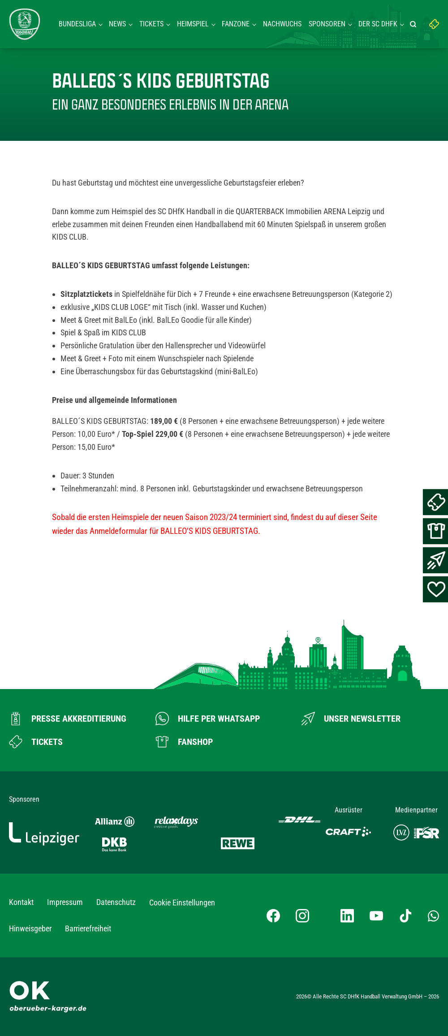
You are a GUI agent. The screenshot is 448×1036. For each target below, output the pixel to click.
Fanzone (236, 24)
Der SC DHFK (377, 24)
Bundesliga (77, 24)
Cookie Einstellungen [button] (182, 902)
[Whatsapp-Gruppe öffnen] (433, 915)
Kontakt (21, 902)
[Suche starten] (414, 24)
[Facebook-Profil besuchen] (273, 915)
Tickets (151, 24)
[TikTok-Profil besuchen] (405, 915)
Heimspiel (193, 24)
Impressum (65, 902)
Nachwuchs (282, 24)
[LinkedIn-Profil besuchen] (347, 915)
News (117, 24)
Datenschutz (116, 902)
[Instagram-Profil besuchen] (302, 915)
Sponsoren (327, 24)
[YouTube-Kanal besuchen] (376, 915)
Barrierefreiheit (88, 928)
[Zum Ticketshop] (36, 742)
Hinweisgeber (30, 928)
